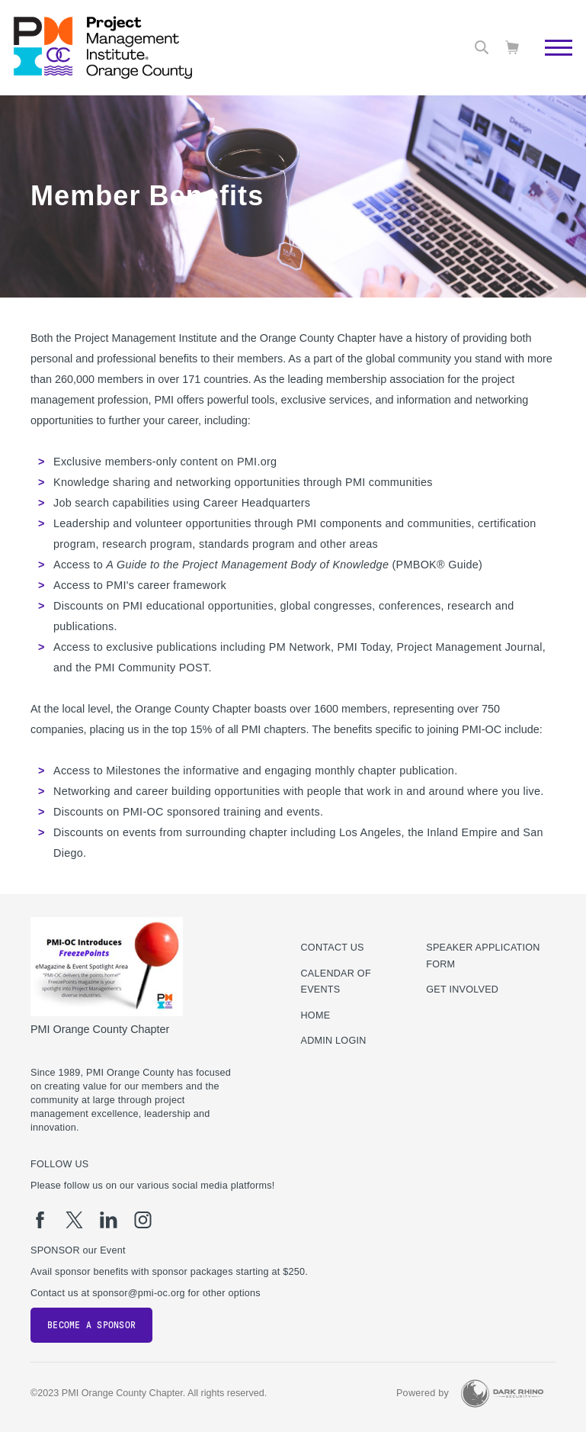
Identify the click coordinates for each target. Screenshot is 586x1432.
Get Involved (462, 989)
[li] (108, 1220)
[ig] (142, 1220)
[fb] (40, 1220)
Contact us (332, 947)
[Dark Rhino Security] (502, 1393)
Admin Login (334, 1040)
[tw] (74, 1220)
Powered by (422, 1393)
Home (316, 1015)
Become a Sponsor (91, 1325)
